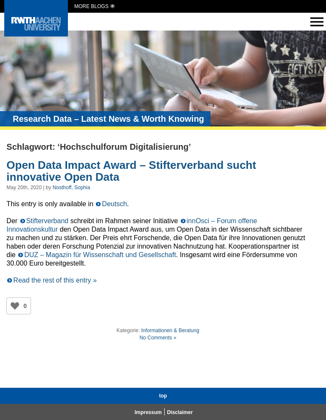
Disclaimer (180, 412)
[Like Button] (14, 306)
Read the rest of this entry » (55, 280)
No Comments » (158, 338)
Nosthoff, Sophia (71, 187)
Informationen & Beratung (170, 330)
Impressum (148, 412)
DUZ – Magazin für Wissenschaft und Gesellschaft (100, 254)
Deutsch (114, 203)
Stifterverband (47, 220)
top (163, 396)
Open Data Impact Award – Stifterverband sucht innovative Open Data (131, 171)
